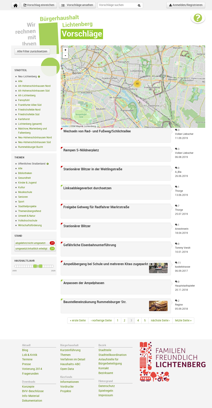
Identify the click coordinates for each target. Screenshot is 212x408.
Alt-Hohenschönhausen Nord (34, 86)
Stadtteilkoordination (112, 354)
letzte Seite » (183, 320)
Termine (27, 359)
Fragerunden (30, 373)
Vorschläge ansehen (77, 5)
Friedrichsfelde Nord (29, 109)
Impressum (105, 395)
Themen (65, 354)
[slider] (35, 266)
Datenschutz (106, 386)
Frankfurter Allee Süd (29, 104)
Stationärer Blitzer (77, 226)
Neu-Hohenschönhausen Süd (34, 142)
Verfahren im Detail (72, 359)
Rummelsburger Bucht (30, 147)
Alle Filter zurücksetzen (32, 51)
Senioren (23, 196)
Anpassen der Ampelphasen (83, 283)
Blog (25, 350)
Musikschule (25, 192)
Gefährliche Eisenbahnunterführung (89, 245)
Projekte (65, 391)
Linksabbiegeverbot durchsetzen (87, 188)
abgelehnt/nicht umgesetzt (34, 243)
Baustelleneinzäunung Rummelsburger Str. (95, 302)
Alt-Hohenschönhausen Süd (34, 90)
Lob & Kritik (29, 354)
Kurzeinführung (70, 350)
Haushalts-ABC (70, 364)
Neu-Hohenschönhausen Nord (35, 137)
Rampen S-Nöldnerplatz (81, 150)
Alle (20, 81)
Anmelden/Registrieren (186, 5)
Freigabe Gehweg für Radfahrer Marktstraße (96, 207)
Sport (21, 201)
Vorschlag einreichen (39, 5)
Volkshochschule (27, 220)
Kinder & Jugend (27, 182)
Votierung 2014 (32, 368)
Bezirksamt (105, 373)
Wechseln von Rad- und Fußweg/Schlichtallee (97, 131)
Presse (26, 364)
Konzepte (28, 386)
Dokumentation (32, 400)
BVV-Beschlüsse (33, 391)
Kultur (21, 187)
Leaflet (65, 126)
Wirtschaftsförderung (30, 225)
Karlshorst (24, 119)
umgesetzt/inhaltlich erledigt (34, 248)
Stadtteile (104, 350)
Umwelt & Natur (26, 215)
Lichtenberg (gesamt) (30, 123)
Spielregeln (105, 390)
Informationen (69, 381)
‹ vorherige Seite (101, 320)
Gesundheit (24, 177)
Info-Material (30, 395)
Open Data (67, 368)
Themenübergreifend (29, 211)
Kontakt (103, 368)
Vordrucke (66, 386)
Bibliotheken (25, 173)
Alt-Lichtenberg (27, 95)
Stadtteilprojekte (27, 206)
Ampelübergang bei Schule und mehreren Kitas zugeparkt (105, 264)
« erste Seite (78, 320)
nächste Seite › (160, 320)
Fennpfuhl (24, 100)
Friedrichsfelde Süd (28, 114)
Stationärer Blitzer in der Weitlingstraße (92, 169)
